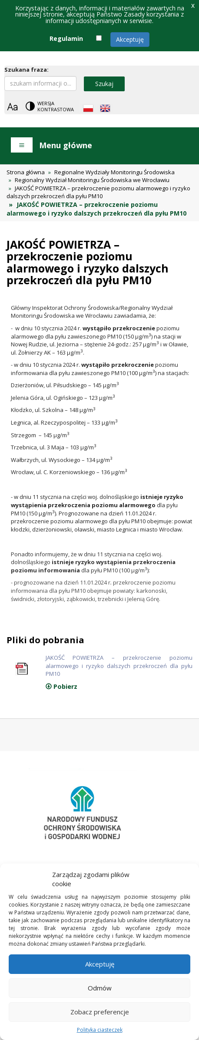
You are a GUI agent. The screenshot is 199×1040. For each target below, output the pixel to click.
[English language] (105, 108)
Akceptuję (130, 39)
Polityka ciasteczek (100, 1029)
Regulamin (66, 38)
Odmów (100, 988)
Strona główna (26, 172)
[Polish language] (88, 108)
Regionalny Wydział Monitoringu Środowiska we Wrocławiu (92, 180)
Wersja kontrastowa (55, 106)
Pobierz (61, 686)
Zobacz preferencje (99, 1011)
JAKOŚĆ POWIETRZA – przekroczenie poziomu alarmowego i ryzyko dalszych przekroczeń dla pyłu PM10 (98, 192)
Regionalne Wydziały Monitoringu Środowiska (114, 172)
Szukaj (104, 84)
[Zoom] (12, 107)
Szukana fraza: (26, 69)
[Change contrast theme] (50, 106)
